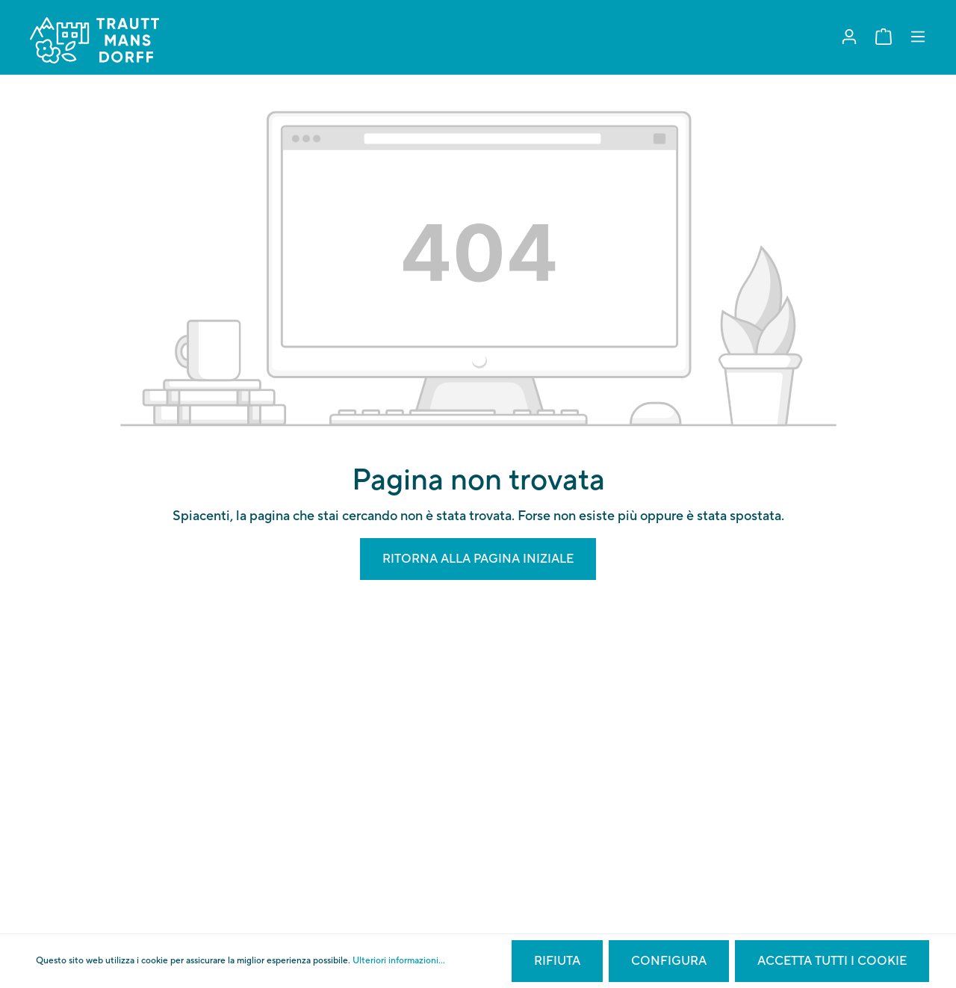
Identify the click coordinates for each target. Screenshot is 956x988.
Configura (669, 961)
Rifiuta (557, 961)
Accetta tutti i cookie (832, 961)
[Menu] (918, 37)
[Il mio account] (849, 37)
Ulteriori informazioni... (399, 960)
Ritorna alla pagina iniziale (478, 559)
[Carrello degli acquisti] (883, 37)
